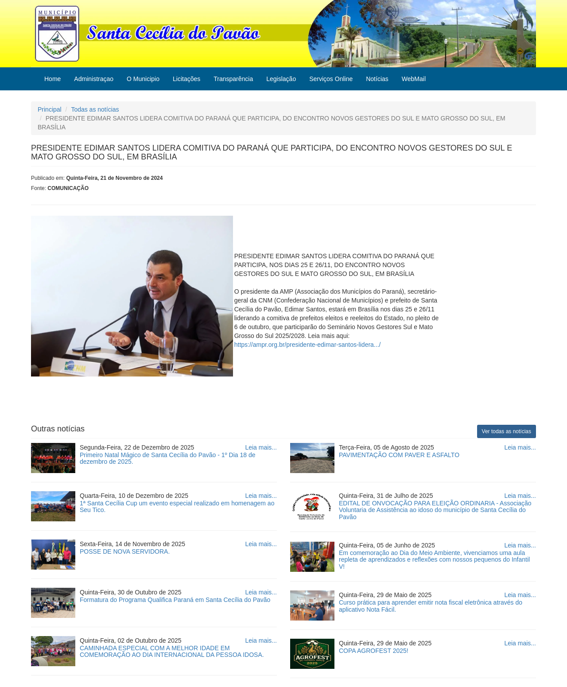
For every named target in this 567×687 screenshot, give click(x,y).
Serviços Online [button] (331, 78)
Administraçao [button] (93, 78)
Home (52, 78)
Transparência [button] (233, 78)
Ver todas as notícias (506, 431)
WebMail (414, 78)
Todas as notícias (95, 109)
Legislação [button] (281, 78)
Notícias (377, 78)
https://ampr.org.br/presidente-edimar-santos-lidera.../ (307, 344)
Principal (50, 109)
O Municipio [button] (143, 78)
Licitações (186, 78)
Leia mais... (261, 447)
